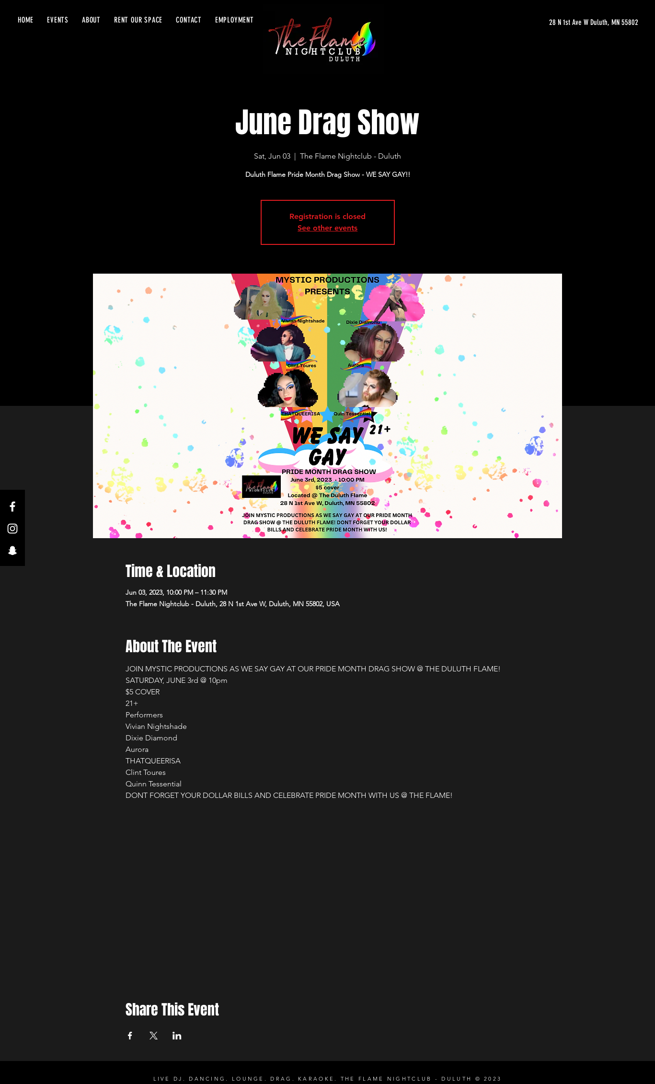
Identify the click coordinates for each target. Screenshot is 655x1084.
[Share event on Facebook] (130, 1035)
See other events (327, 227)
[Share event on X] (153, 1035)
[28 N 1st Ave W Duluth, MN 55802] (594, 22)
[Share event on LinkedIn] (177, 1035)
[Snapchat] (12, 550)
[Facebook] (12, 506)
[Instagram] (12, 528)
